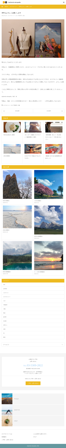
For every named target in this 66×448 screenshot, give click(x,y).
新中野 (4, 317)
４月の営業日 (37, 200)
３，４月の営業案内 (39, 272)
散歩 (4, 313)
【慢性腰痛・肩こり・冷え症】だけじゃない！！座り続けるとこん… (53, 137)
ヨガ (16, 15)
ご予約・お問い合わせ (33, 383)
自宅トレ (5, 325)
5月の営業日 (6, 200)
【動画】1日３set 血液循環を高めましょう (53, 157)
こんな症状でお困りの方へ (40, 434)
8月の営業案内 (6, 271)
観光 (4, 337)
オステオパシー (11, 15)
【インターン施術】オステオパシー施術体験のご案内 (32, 136)
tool (4, 284)
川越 (23, 15)
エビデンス (5, 292)
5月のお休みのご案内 (9, 134)
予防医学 (20, 15)
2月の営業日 (7, 156)
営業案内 (4, 437)
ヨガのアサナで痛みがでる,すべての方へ (32, 157)
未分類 (4, 321)
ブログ (35, 437)
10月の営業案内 (38, 236)
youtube (5, 288)
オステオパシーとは (7, 434)
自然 (4, 329)
